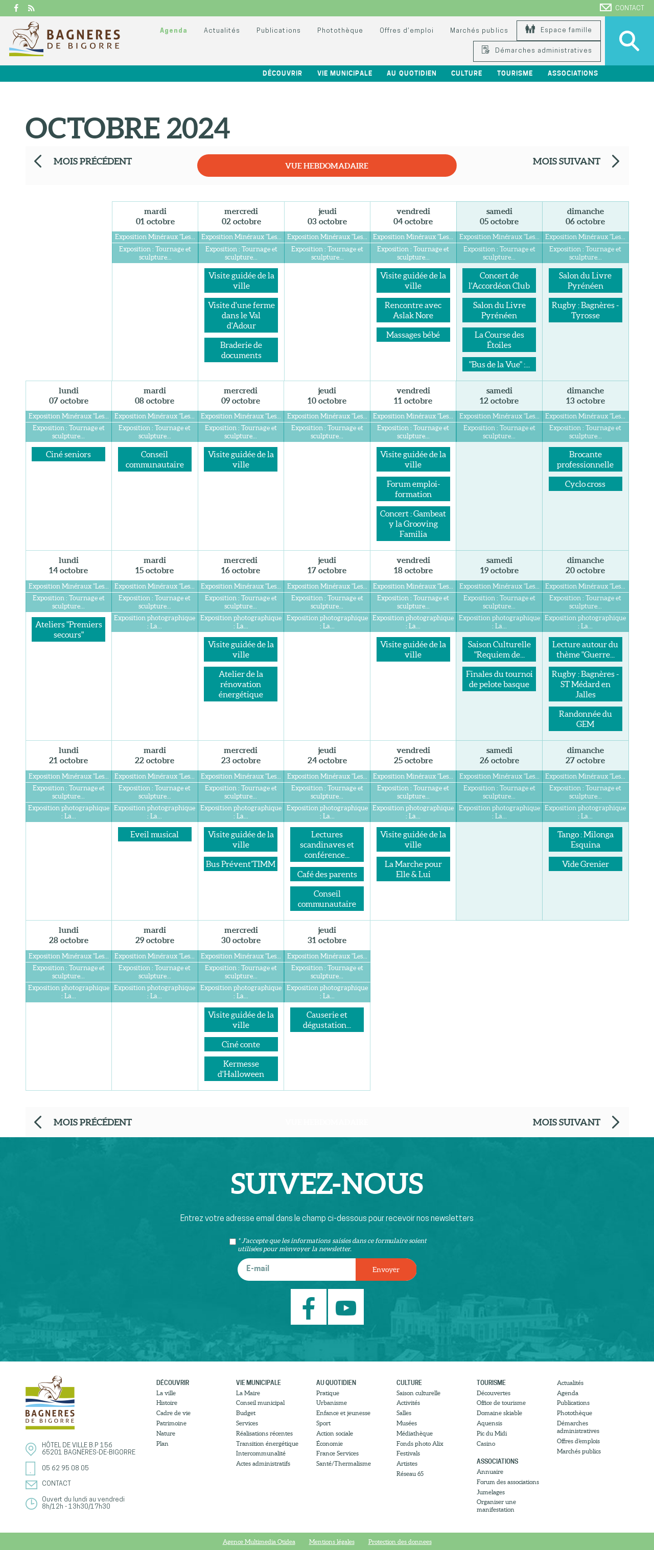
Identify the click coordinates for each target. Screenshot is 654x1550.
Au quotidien (411, 73)
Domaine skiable (499, 1413)
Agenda (174, 31)
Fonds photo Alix (419, 1443)
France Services (337, 1453)
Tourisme (515, 73)
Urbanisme (331, 1402)
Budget (245, 1413)
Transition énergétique (267, 1443)
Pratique (327, 1393)
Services (247, 1423)
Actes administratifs (263, 1463)
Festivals (408, 1453)
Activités (408, 1402)
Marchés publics (479, 31)
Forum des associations (508, 1481)
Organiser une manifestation (496, 1505)
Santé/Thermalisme (343, 1463)
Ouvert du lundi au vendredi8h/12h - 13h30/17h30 (83, 1503)
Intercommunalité (261, 1453)
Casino (486, 1443)
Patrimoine (171, 1423)
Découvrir (282, 73)
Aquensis (489, 1423)
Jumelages (491, 1492)
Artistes (406, 1463)
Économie (329, 1443)
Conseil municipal (260, 1402)
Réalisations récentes (264, 1433)
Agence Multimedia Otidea (259, 1541)
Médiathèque (414, 1433)
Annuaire (490, 1471)
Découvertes (493, 1393)
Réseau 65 (410, 1473)
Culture (466, 73)
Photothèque (340, 31)
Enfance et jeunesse (343, 1413)
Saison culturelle (418, 1393)
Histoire (166, 1402)
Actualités (222, 31)
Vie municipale (344, 73)
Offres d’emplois (578, 1441)
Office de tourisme (501, 1402)
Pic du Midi (492, 1433)
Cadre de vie (173, 1413)
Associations (573, 73)
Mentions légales (332, 1541)
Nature (165, 1433)
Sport (323, 1423)
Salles (403, 1413)
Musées (406, 1423)
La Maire (248, 1393)
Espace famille (558, 30)
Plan (162, 1443)
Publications (278, 31)
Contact (622, 8)
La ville (166, 1393)
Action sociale (334, 1433)
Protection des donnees (400, 1541)
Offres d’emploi (407, 31)
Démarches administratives (537, 51)
